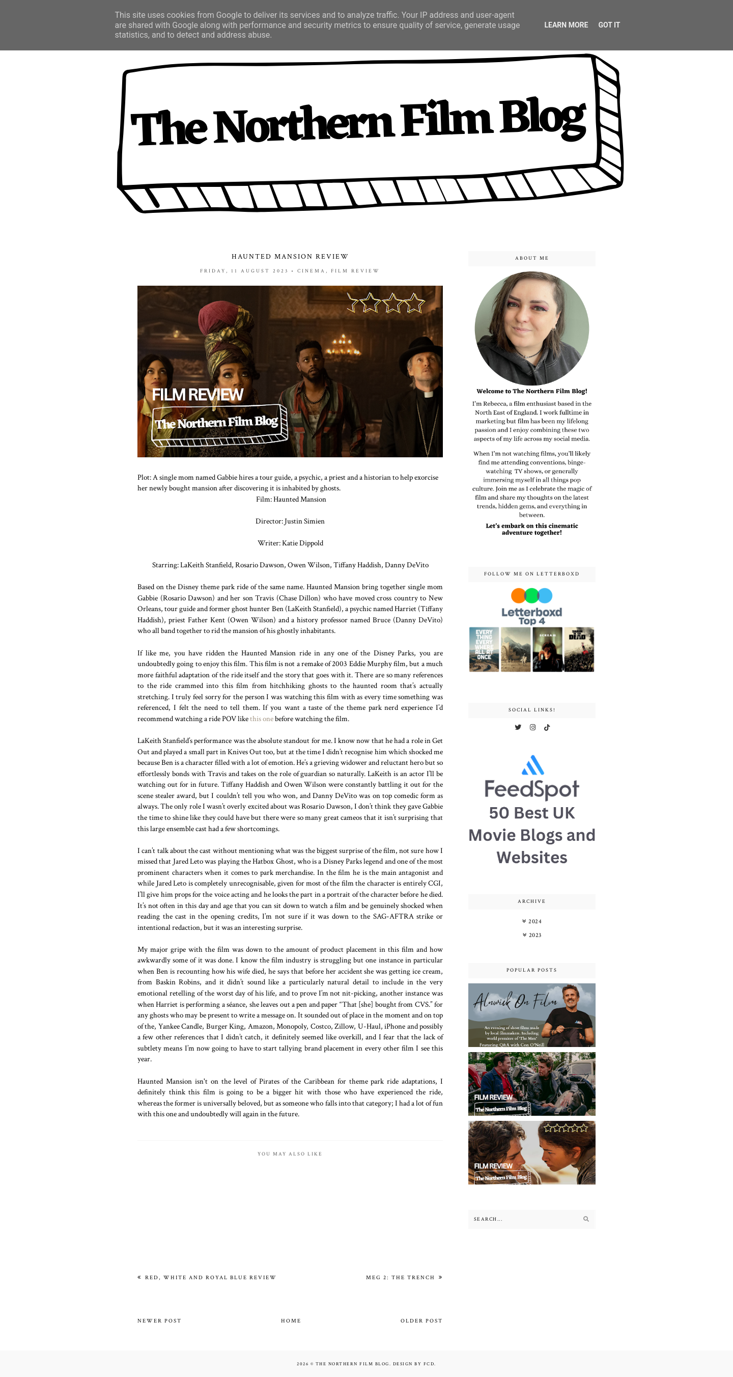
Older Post (422, 1321)
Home (291, 1321)
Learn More (566, 25)
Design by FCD (414, 1364)
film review (355, 271)
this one (261, 718)
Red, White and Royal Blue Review (210, 1277)
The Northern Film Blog (352, 1364)
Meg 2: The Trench (401, 1277)
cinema (311, 271)
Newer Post (159, 1321)
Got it (609, 25)
